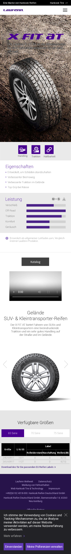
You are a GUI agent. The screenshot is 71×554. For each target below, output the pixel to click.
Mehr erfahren (13, 536)
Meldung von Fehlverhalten (35, 485)
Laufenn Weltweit (24, 481)
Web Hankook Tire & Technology (27, 488)
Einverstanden (13, 546)
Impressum (54, 488)
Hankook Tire (57, 2)
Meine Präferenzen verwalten (45, 546)
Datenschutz (45, 481)
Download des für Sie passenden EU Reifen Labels (27, 467)
